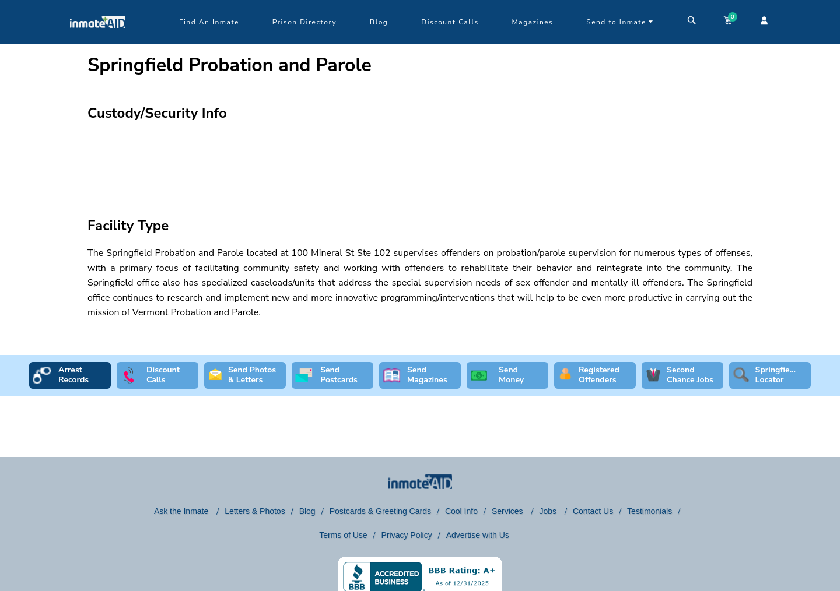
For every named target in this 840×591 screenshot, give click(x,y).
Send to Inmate (620, 22)
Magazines (533, 22)
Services (509, 511)
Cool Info (461, 511)
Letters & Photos (255, 511)
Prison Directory (304, 22)
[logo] (97, 40)
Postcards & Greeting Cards (380, 511)
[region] (420, 161)
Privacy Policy (407, 535)
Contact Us (593, 511)
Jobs (548, 511)
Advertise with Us (477, 535)
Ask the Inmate (182, 511)
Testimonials (649, 511)
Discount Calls (449, 22)
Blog (379, 22)
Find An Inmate (209, 22)
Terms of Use (343, 535)
